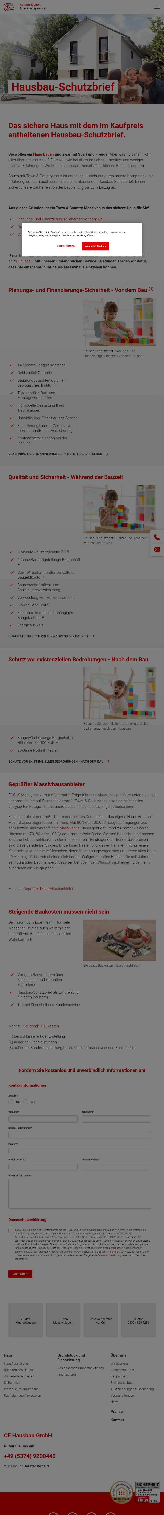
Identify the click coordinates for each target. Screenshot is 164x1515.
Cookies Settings (66, 246)
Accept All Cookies (95, 246)
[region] (82, 239)
